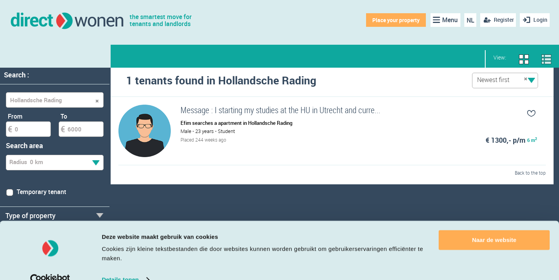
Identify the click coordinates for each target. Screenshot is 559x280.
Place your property (394, 20)
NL (468, 20)
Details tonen (120, 264)
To (64, 116)
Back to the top (530, 176)
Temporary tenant (36, 191)
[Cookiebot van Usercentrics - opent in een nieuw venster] (50, 265)
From (15, 116)
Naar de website (494, 225)
